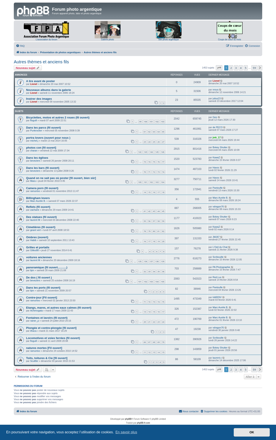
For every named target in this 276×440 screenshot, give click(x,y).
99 (140, 121)
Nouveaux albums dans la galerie (48, 90)
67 (149, 342)
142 (139, 152)
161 (145, 182)
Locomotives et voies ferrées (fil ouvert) (53, 338)
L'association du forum (46, 39)
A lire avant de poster (40, 81)
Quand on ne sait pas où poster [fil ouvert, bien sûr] (61, 178)
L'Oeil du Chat (220, 247)
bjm (32, 270)
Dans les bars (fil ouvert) (42, 167)
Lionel (33, 84)
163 (156, 182)
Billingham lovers (38, 198)
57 (154, 221)
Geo (215, 117)
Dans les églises (37, 157)
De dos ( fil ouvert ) (39, 277)
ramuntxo (35, 191)
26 (158, 141)
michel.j (34, 140)
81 (158, 231)
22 (154, 321)
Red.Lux (217, 277)
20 (163, 241)
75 (154, 161)
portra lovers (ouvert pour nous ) (48, 137)
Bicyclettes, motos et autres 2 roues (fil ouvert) (57, 117)
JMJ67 (216, 237)
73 (145, 161)
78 (145, 231)
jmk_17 (217, 137)
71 (149, 172)
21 (149, 321)
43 (154, 211)
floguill (33, 120)
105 (162, 281)
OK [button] (251, 432)
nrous (216, 89)
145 (156, 152)
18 (163, 192)
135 (139, 261)
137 (151, 261)
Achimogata (36, 310)
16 (154, 192)
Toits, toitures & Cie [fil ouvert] (46, 358)
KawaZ (216, 157)
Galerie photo (107, 39)
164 (162, 182)
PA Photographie (221, 267)
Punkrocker (36, 130)
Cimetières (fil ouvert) (40, 227)
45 (163, 211)
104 (156, 281)
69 (158, 342)
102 (156, 121)
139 (162, 261)
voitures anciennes (39, 257)
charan (34, 150)
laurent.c (217, 357)
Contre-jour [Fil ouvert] (41, 297)
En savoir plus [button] (126, 432)
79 (149, 231)
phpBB (128, 419)
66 (145, 342)
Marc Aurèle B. (38, 201)
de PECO (218, 127)
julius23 (217, 98)
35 (158, 271)
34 (154, 271)
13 (145, 311)
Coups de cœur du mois (229, 39)
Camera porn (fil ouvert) (42, 188)
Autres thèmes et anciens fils (41, 61)
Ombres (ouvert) (37, 237)
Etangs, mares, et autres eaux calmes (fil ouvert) (58, 307)
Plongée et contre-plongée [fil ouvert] (51, 328)
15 (149, 192)
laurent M (35, 220)
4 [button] (241, 68)
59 (163, 221)
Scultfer (34, 361)
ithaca (33, 331)
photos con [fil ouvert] (41, 147)
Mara (33, 181)
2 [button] (231, 68)
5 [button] (245, 68)
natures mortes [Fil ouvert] (44, 348)
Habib (33, 240)
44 (158, 211)
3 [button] (236, 68)
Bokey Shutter (220, 147)
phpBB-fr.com (143, 423)
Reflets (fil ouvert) (38, 206)
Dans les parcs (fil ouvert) (43, 127)
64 (158, 131)
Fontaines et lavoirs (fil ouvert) (46, 317)
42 (149, 211)
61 (145, 131)
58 (158, 221)
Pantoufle (218, 188)
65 (163, 131)
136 (145, 261)
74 (149, 161)
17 (158, 192)
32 (145, 271)
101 (151, 121)
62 (149, 131)
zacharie (34, 209)
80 (154, 231)
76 (158, 161)
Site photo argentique (168, 39)
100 (145, 121)
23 (145, 141)
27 (163, 141)
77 (163, 161)
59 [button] (254, 68)
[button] (219, 67)
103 (162, 121)
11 (145, 352)
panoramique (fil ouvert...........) (46, 267)
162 (151, 182)
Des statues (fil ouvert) (41, 217)
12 (149, 352)
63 (154, 131)
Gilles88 (34, 250)
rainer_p (34, 320)
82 (163, 231)
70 (145, 172)
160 (139, 182)
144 (151, 152)
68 (154, 342)
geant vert (35, 230)
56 (149, 221)
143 (145, 152)
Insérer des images (39, 98)
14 (145, 192)
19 (158, 241)
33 (149, 271)
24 (149, 141)
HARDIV (217, 297)
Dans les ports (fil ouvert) (43, 287)
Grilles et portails (37, 247)
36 (163, 271)
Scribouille (218, 257)
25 (154, 141)
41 (145, 211)
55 (145, 221)
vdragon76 (218, 206)
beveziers (35, 160)
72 (154, 172)
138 (156, 261)
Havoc (216, 167)
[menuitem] (20, 45)
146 (162, 152)
